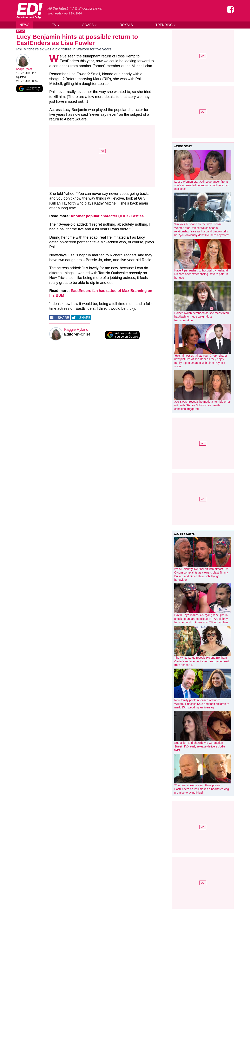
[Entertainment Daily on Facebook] (230, 9)
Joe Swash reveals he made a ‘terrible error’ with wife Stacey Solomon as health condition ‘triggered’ (202, 405)
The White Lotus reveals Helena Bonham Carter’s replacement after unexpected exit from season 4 (201, 661)
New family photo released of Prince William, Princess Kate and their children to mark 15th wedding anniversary (201, 704)
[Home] (29, 11)
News (24, 25)
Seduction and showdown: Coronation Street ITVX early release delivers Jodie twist (199, 746)
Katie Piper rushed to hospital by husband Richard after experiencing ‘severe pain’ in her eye (201, 274)
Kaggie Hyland (24, 69)
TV (56, 25)
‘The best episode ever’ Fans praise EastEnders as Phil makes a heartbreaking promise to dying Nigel (201, 789)
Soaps (89, 25)
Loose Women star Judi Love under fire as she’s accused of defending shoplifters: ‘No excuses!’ (201, 185)
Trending (166, 25)
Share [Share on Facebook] (63, 318)
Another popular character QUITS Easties (107, 217)
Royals (126, 25)
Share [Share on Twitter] (85, 318)
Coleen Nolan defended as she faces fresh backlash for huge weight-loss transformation (201, 316)
